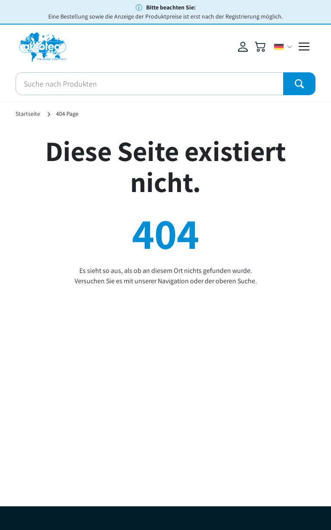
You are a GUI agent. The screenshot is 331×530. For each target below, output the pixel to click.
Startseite (28, 114)
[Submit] (299, 83)
